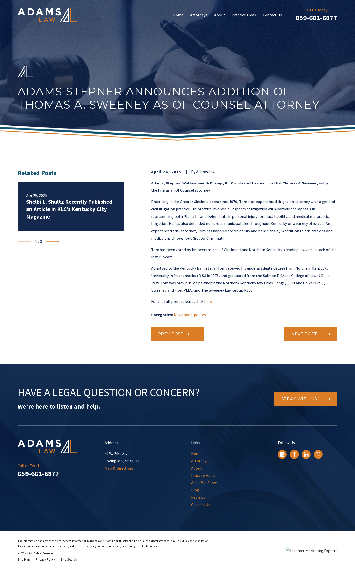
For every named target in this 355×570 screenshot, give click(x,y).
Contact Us (200, 504)
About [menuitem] (219, 14)
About (196, 468)
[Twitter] (318, 454)
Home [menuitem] (178, 14)
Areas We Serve (204, 482)
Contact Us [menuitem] (272, 14)
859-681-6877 (316, 18)
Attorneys (199, 460)
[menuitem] (24, 560)
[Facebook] (294, 454)
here (208, 301)
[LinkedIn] (306, 454)
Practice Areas (203, 475)
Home (196, 453)
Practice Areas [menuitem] (244, 14)
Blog (195, 489)
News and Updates (190, 314)
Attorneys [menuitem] (198, 14)
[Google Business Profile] (282, 454)
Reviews (198, 497)
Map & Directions (119, 468)
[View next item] (52, 241)
